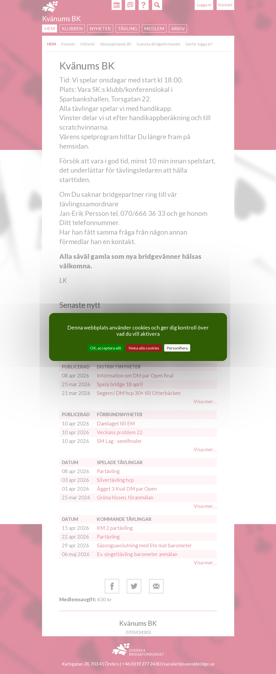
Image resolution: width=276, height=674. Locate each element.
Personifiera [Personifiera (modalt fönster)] (177, 347)
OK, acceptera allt (105, 347)
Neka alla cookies (144, 347)
